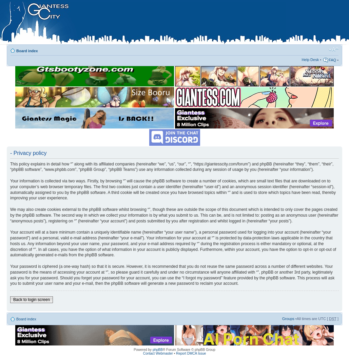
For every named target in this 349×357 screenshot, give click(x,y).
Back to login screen (31, 299)
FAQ (332, 60)
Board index (27, 51)
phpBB (158, 350)
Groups (288, 319)
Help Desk (310, 60)
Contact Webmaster (158, 353)
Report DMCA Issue (191, 353)
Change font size (333, 49)
